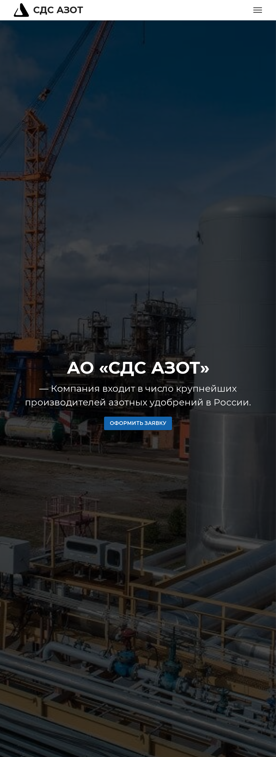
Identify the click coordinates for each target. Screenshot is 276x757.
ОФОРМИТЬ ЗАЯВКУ (138, 423)
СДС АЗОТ (58, 10)
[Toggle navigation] (257, 10)
